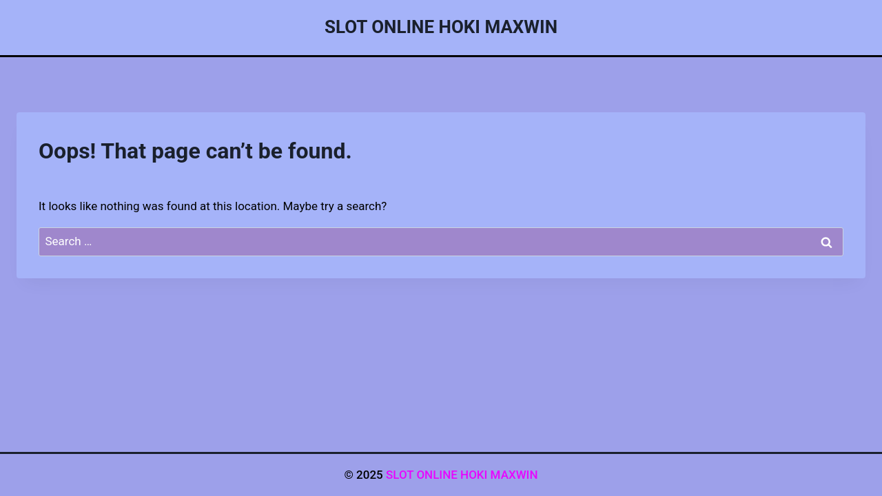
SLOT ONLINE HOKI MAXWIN (462, 475)
